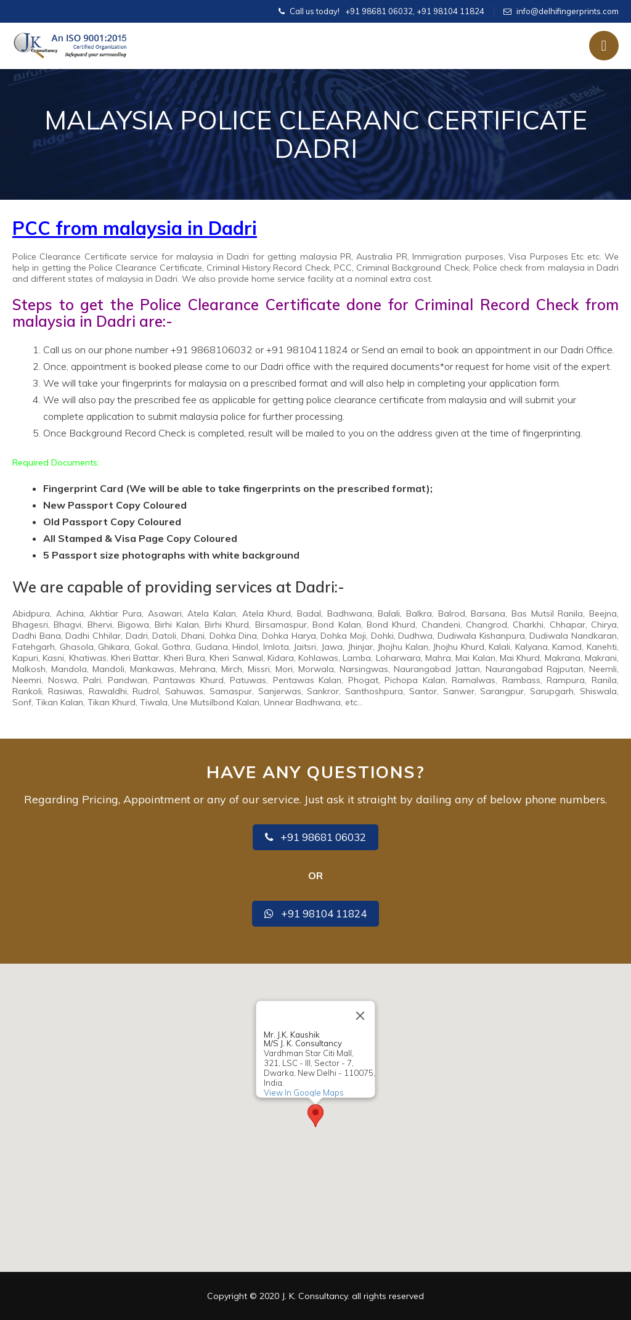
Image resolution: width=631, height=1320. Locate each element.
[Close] (360, 1015)
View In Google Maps (304, 1092)
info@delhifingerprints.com (567, 11)
